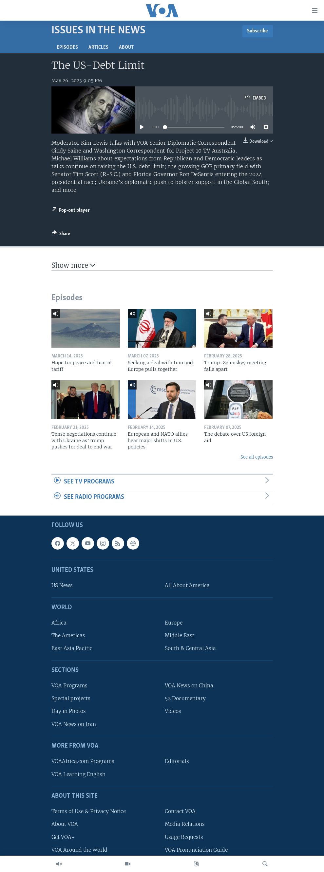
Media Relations (185, 824)
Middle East (179, 636)
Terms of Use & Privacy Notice (88, 811)
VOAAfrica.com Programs (82, 761)
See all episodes (256, 457)
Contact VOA (180, 811)
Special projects (70, 699)
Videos (173, 711)
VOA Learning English (78, 774)
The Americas (68, 636)
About (126, 47)
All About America (187, 586)
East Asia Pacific (71, 648)
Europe (173, 623)
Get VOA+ (63, 837)
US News (62, 586)
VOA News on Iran (73, 724)
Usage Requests (184, 837)
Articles (98, 47)
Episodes (67, 47)
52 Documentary (185, 699)
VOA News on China (189, 686)
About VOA (64, 824)
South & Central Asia (190, 648)
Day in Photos (68, 711)
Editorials (177, 761)
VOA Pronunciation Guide (196, 850)
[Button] (61, 234)
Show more (73, 265)
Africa (59, 623)
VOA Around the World (79, 850)
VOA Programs (69, 686)
